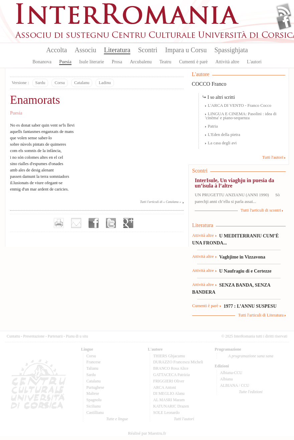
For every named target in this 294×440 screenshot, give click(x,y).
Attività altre (227, 61)
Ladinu (105, 82)
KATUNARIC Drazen (171, 406)
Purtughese (95, 387)
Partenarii (55, 336)
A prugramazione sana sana (250, 356)
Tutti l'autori (272, 157)
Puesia (65, 61)
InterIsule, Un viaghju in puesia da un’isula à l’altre (234, 183)
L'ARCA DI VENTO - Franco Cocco (239, 105)
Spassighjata (231, 50)
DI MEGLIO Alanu (169, 393)
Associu (85, 50)
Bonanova (41, 61)
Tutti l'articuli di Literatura (261, 315)
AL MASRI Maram (169, 399)
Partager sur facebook (93, 223)
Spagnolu (94, 399)
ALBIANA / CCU (234, 385)
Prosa (117, 61)
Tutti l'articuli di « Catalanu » (160, 202)
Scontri (147, 50)
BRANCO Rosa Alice (170, 368)
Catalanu (81, 82)
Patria (213, 126)
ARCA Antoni (164, 387)
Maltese (93, 393)
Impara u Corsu (185, 50)
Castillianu (95, 412)
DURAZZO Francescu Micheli (178, 362)
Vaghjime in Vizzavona (242, 257)
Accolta (56, 50)
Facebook (284, 22)
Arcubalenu (141, 61)
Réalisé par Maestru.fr (147, 433)
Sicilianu (94, 406)
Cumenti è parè (193, 61)
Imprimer (58, 223)
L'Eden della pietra (224, 134)
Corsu (59, 82)
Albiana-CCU (231, 372)
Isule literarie (91, 61)
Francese (94, 362)
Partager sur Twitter (111, 223)
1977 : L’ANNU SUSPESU (250, 306)
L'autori (254, 61)
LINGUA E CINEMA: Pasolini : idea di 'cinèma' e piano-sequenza (240, 116)
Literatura (117, 50)
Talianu (93, 368)
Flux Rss (284, 11)
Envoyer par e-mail (76, 223)
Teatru (165, 61)
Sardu (40, 82)
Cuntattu (13, 336)
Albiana (226, 379)
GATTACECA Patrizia (171, 374)
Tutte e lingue (117, 419)
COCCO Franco (209, 84)
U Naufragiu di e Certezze (245, 271)
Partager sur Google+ (128, 223)
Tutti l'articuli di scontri (261, 210)
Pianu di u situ (77, 336)
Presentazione (33, 336)
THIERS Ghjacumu (169, 356)
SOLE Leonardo (166, 412)
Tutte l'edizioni (251, 391)
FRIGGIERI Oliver (168, 381)
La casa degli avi (222, 143)
